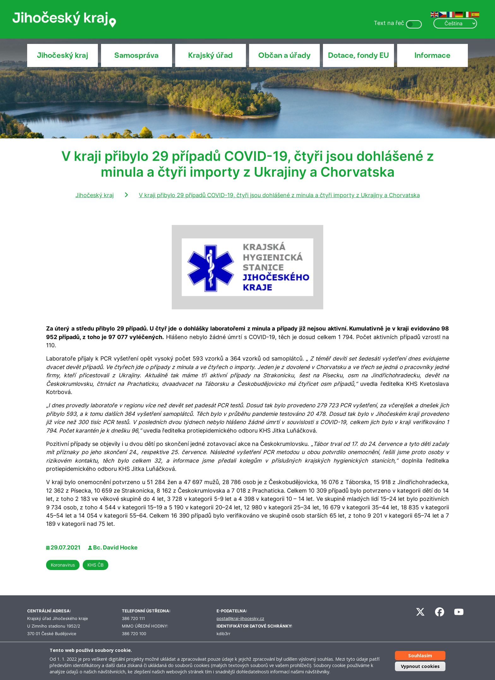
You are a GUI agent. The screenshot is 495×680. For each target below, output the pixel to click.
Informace (432, 55)
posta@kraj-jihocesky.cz (240, 618)
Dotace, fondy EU (358, 55)
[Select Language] (455, 23)
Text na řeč (389, 23)
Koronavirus (63, 565)
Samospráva (136, 55)
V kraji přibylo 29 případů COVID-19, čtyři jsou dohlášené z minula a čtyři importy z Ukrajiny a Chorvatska (279, 195)
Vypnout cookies (420, 666)
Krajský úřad (210, 55)
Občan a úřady (284, 55)
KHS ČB (95, 565)
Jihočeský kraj (62, 55)
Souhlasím (420, 656)
